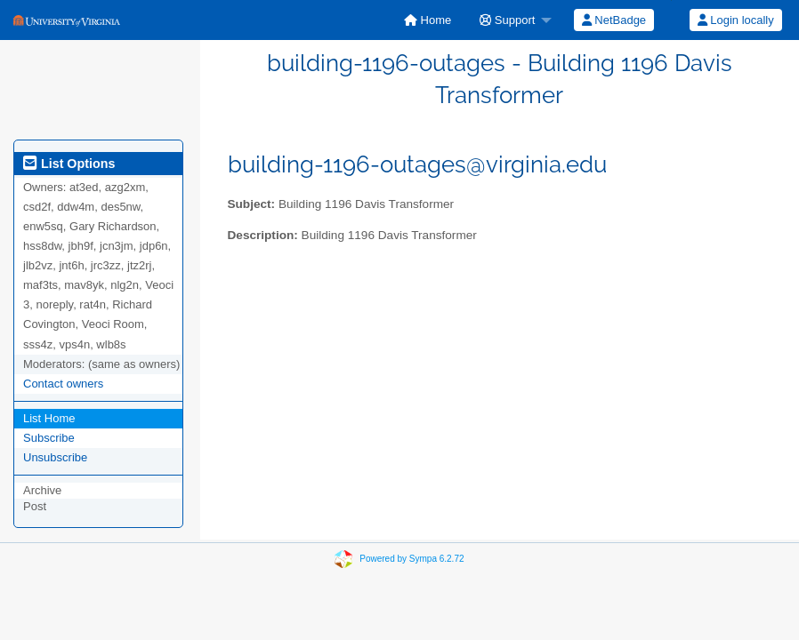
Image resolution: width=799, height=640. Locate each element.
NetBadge (614, 20)
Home (427, 20)
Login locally (736, 20)
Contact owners (63, 383)
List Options (69, 163)
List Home (49, 418)
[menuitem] (427, 20)
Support (507, 20)
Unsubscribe (55, 457)
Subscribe (49, 437)
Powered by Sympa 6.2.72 (411, 558)
